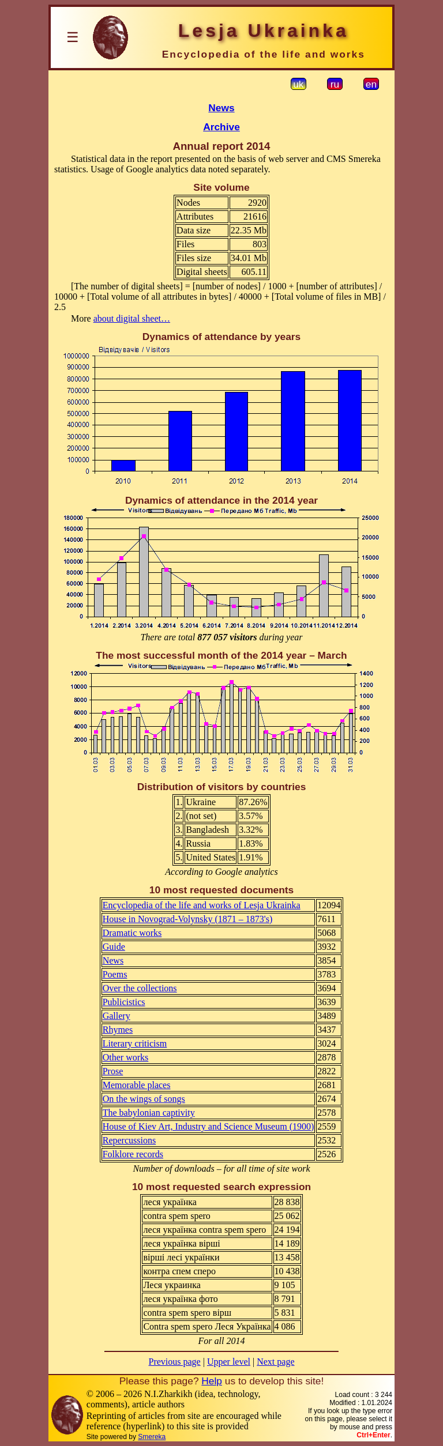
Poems (115, 974)
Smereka (152, 1437)
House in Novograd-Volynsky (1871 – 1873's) (188, 919)
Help (211, 1381)
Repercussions (129, 1140)
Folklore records (133, 1154)
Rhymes (118, 1030)
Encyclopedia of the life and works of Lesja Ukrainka (202, 905)
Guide (114, 947)
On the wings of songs (144, 1099)
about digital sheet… (131, 318)
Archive (221, 127)
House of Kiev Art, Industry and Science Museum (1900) (208, 1126)
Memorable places (137, 1085)
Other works (126, 1057)
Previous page (175, 1361)
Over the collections (140, 988)
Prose (113, 1071)
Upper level (228, 1361)
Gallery (116, 1016)
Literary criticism (135, 1043)
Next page (275, 1361)
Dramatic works (132, 933)
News (221, 108)
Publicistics (124, 1002)
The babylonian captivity (149, 1112)
